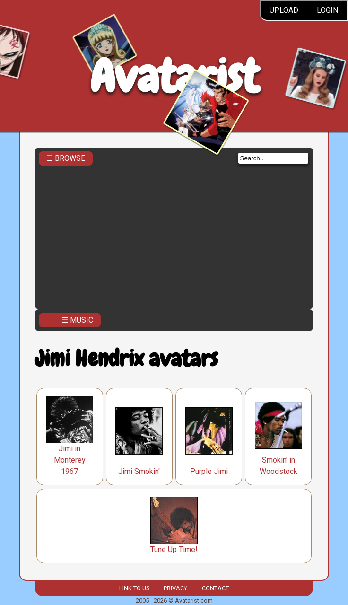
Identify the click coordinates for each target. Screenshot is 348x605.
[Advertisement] (174, 234)
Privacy (175, 588)
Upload (284, 10)
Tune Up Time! (174, 549)
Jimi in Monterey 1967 (70, 460)
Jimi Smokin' (139, 471)
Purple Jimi (209, 471)
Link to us (134, 588)
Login (327, 10)
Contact (215, 588)
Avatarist (174, 76)
